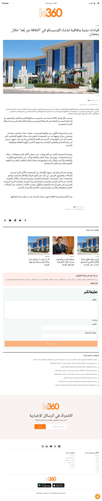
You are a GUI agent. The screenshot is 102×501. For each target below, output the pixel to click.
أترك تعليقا (51, 344)
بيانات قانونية (71, 462)
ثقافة (97, 25)
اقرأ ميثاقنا (94, 283)
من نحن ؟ (72, 455)
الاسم (94, 324)
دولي (98, 471)
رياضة (97, 467)
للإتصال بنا (72, 465)
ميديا (97, 465)
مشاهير (97, 469)
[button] (97, 496)
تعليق (94, 299)
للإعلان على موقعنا (70, 460)
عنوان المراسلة (90, 333)
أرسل (40, 426)
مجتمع (97, 460)
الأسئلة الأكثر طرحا (70, 458)
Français (5, 3)
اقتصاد (97, 458)
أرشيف (73, 467)
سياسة (97, 455)
